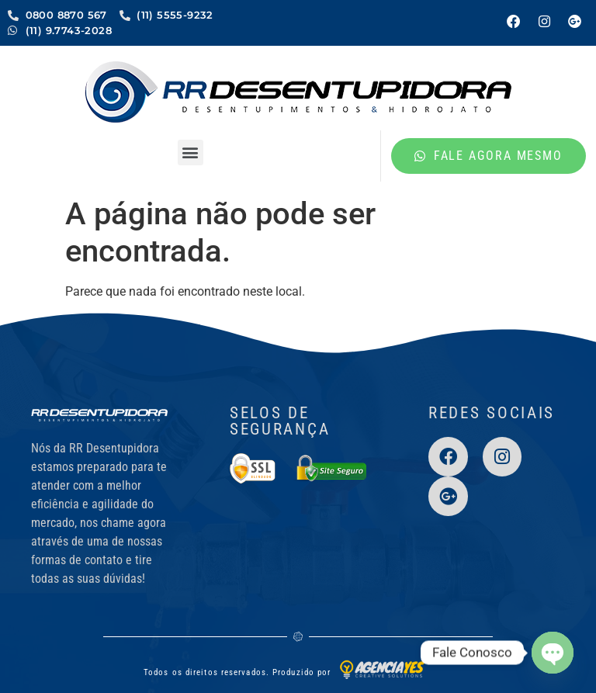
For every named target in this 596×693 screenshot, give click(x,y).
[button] (190, 152)
